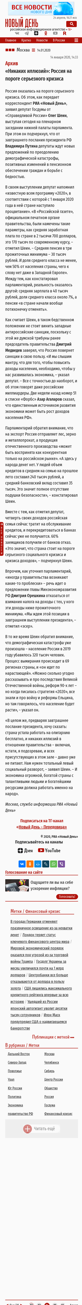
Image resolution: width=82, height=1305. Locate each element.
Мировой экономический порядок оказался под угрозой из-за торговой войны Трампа (39, 955)
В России (59, 40)
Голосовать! (67, 897)
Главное (10, 40)
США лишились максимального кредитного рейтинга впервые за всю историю (41, 995)
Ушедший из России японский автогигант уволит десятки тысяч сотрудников (38, 1008)
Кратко (26, 40)
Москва (23, 50)
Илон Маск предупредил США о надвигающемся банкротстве (38, 1022)
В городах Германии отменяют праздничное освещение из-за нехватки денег (41, 928)
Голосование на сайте (24, 872)
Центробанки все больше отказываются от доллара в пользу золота (39, 982)
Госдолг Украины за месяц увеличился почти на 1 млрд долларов (38, 968)
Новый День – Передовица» (43, 826)
